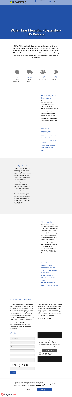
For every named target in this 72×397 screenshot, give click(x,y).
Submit (13, 372)
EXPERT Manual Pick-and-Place (49, 285)
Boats (42, 150)
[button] (23, 365)
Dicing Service (20, 165)
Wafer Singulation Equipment (49, 96)
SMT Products (48, 222)
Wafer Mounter (45, 128)
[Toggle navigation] (60, 2)
